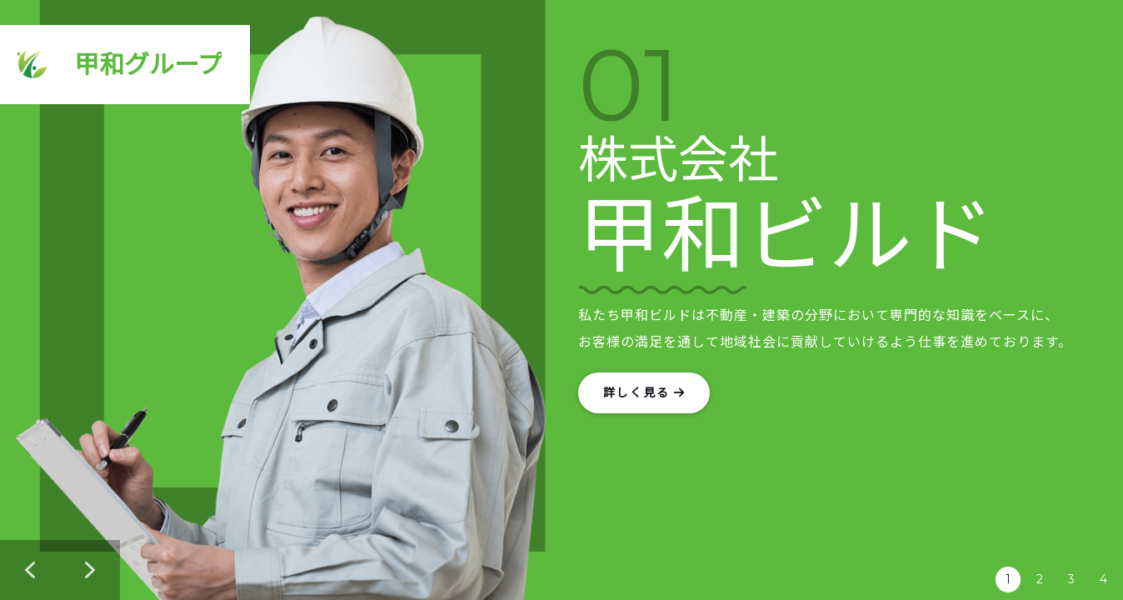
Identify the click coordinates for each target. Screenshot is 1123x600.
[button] (30, 570)
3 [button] (1071, 579)
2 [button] (1039, 579)
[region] (561, 300)
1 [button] (1008, 579)
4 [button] (1103, 579)
